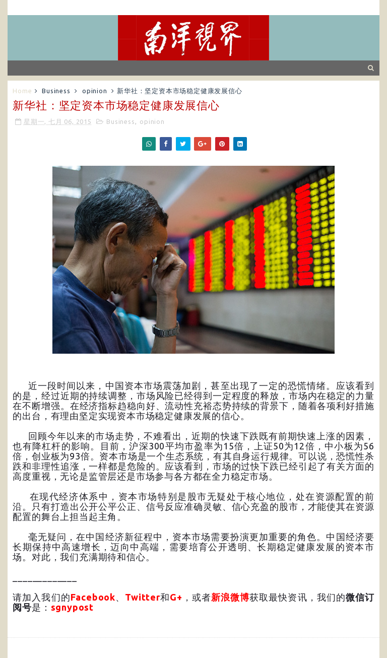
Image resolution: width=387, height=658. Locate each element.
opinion (94, 90)
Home (22, 90)
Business (56, 90)
